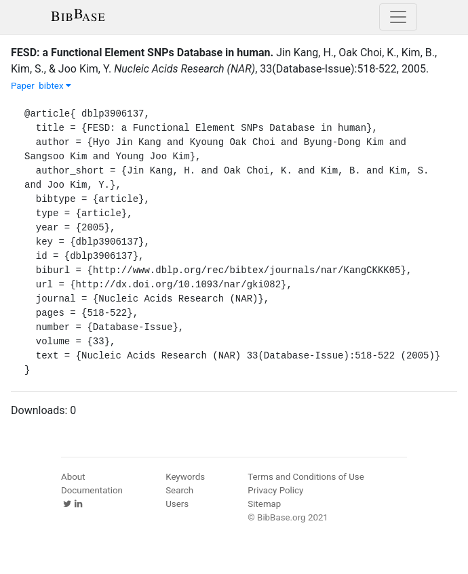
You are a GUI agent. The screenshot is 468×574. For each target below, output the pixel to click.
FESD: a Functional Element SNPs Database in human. (142, 52)
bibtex (55, 86)
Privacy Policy (275, 490)
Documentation (92, 490)
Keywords (185, 477)
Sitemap (264, 504)
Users (177, 504)
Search (179, 490)
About (73, 477)
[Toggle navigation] (398, 16)
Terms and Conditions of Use (306, 477)
